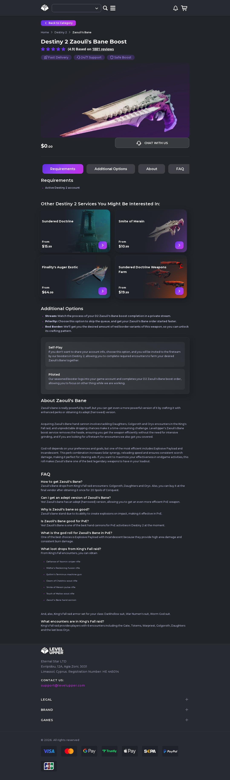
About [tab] (151, 169)
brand (47, 710)
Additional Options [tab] (111, 169)
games (47, 720)
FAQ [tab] (180, 169)
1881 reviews (103, 49)
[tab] (115, 699)
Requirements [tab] (62, 169)
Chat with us (152, 143)
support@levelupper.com (63, 685)
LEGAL (46, 699)
